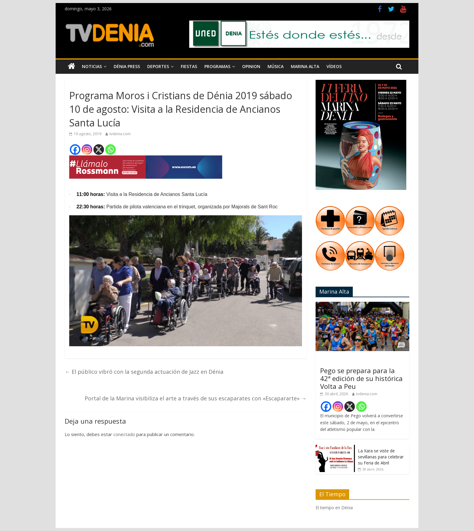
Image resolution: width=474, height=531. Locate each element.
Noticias (92, 66)
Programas (217, 66)
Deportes (158, 66)
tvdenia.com (120, 133)
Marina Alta (305, 66)
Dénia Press (127, 66)
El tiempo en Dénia (334, 507)
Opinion (251, 66)
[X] (98, 149)
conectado (124, 434)
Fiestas (189, 66)
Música (276, 66)
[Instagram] (87, 149)
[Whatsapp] (110, 149)
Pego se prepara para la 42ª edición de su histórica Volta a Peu (361, 378)
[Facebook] (75, 149)
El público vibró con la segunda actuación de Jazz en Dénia (144, 371)
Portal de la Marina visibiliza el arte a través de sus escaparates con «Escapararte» (196, 398)
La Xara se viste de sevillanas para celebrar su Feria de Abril (381, 456)
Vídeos (334, 66)
